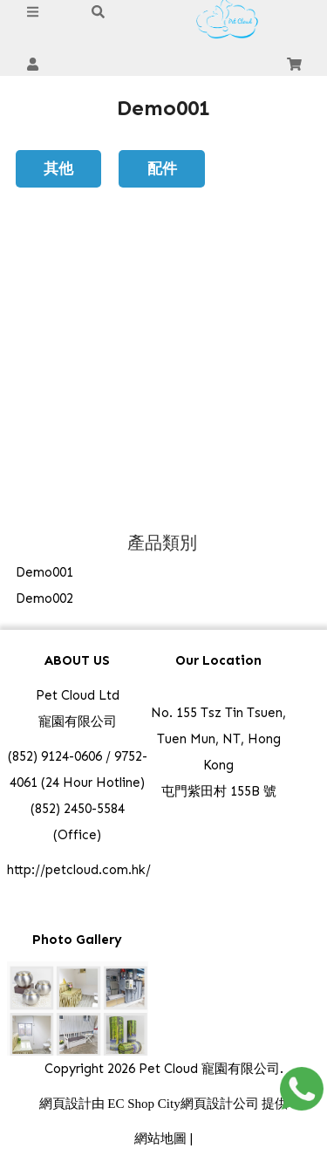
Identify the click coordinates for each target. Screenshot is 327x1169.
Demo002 (44, 598)
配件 (162, 167)
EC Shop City (143, 1104)
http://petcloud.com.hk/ (79, 870)
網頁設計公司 (220, 1104)
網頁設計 (65, 1104)
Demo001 (44, 572)
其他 (58, 167)
